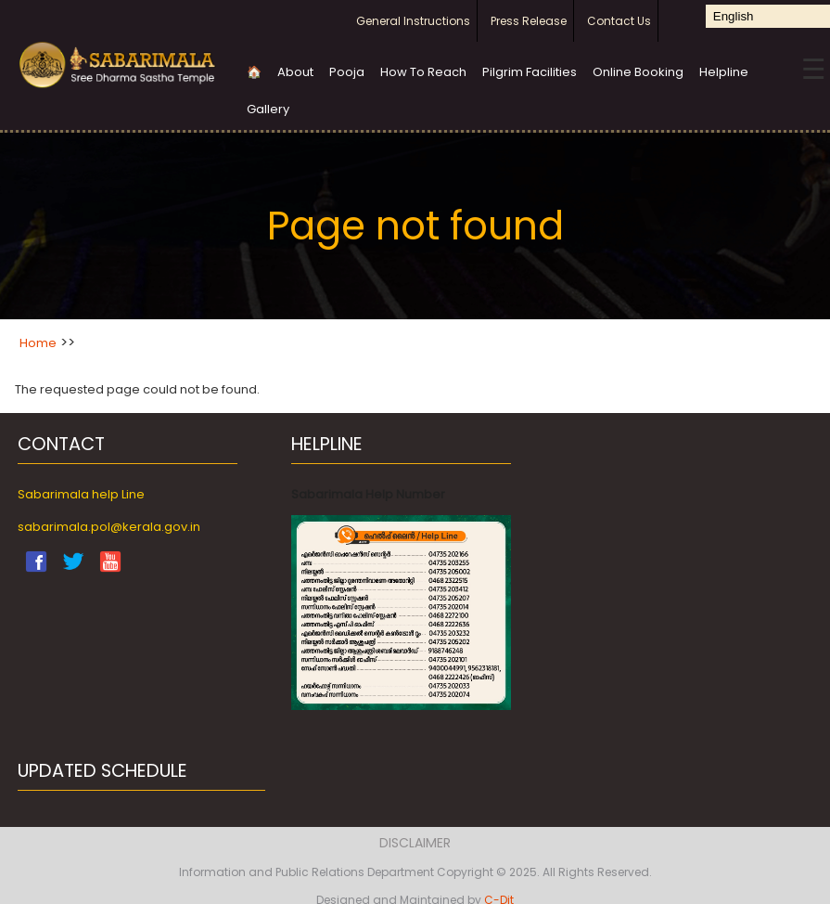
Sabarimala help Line (81, 494)
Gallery (268, 109)
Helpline (723, 72)
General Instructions (413, 21)
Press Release (529, 21)
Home (38, 343)
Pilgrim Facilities (529, 72)
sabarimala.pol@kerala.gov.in (109, 527)
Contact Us (619, 21)
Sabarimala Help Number (368, 494)
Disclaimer (415, 842)
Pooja (346, 72)
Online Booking (638, 72)
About (295, 72)
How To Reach (423, 72)
